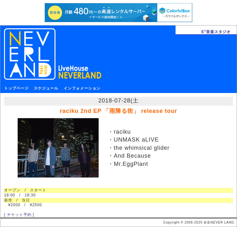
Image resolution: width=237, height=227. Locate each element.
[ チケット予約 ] (19, 214)
